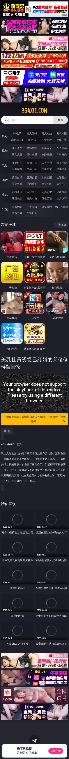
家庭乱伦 (32, 192)
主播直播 (47, 154)
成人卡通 (47, 162)
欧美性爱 (61, 162)
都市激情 (17, 192)
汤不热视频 (61, 206)
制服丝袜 (17, 169)
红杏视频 (17, 213)
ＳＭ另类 (61, 154)
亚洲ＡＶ (17, 148)
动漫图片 (61, 177)
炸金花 (32, 139)
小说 (5, 195)
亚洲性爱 (17, 162)
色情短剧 (32, 213)
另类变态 (61, 169)
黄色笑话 (47, 198)
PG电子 (17, 133)
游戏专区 (61, 133)
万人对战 (47, 133)
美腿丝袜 (17, 183)
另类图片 (61, 183)
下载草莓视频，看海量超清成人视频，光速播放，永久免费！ (35, 419)
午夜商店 (32, 206)
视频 (5, 151)
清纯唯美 (32, 183)
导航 (5, 209)
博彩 (5, 136)
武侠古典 (61, 192)
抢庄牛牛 (61, 139)
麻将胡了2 (17, 139)
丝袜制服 (32, 154)
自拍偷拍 (32, 148)
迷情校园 (17, 198)
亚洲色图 (32, 177)
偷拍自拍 (32, 162)
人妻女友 (47, 192)
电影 (5, 165)
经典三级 (32, 169)
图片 (5, 180)
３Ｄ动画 (61, 148)
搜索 (60, 120)
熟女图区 (47, 183)
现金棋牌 (47, 139)
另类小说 (32, 198)
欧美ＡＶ (47, 148)
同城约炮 (17, 206)
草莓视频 (47, 206)
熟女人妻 (17, 154)
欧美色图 (47, 177)
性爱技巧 (61, 198)
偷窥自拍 (17, 177)
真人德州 (32, 133)
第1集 (7, 431)
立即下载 (56, 751)
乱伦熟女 (47, 169)
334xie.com (34, 110)
